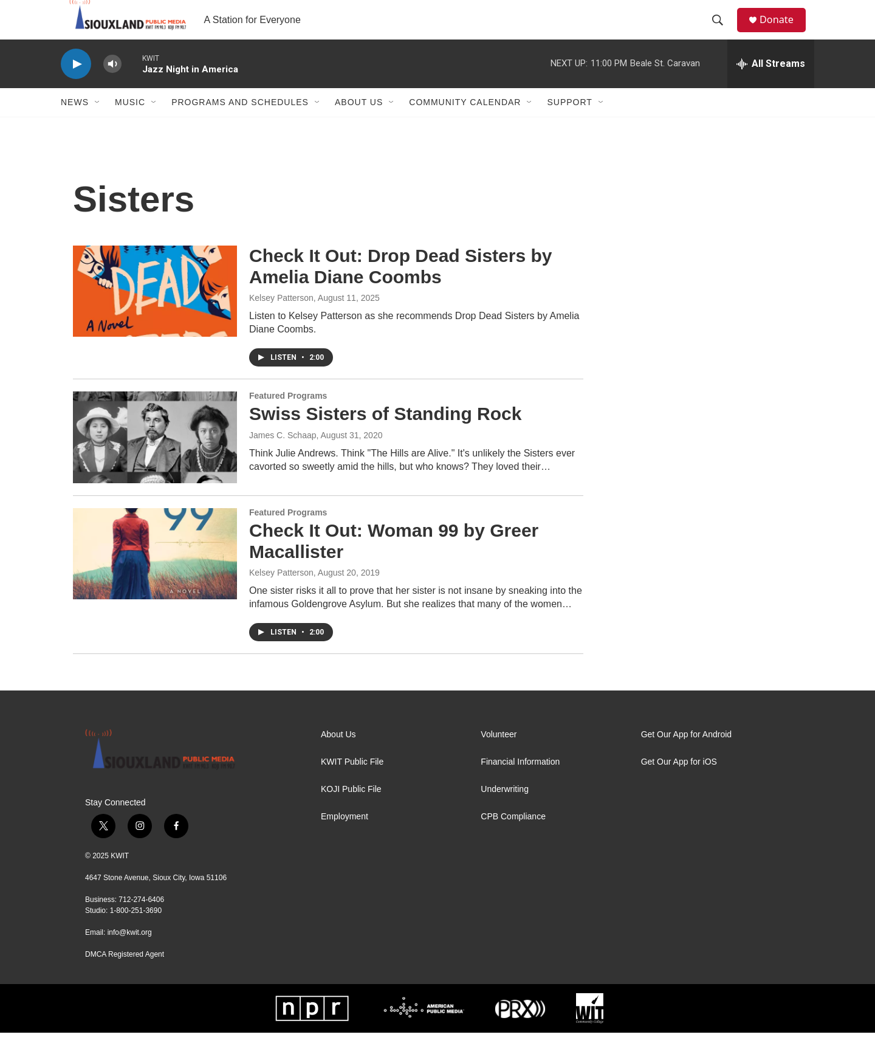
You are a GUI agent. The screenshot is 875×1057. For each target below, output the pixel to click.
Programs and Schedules (240, 126)
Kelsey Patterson (281, 322)
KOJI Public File (351, 813)
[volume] (112, 88)
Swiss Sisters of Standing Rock (385, 438)
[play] (76, 88)
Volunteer (498, 758)
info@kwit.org (130, 956)
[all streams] (770, 88)
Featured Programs (288, 420)
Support (569, 126)
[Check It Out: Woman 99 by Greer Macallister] (155, 578)
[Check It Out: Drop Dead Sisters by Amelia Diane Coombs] (155, 315)
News (75, 126)
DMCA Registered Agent (124, 978)
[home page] (120, 32)
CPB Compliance (513, 840)
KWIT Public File (352, 786)
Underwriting (505, 813)
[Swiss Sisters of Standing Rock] (155, 461)
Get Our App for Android (686, 758)
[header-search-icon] (722, 32)
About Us (359, 126)
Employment (344, 840)
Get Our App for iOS (679, 786)
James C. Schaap (283, 459)
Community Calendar (465, 126)
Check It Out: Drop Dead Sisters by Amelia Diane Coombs (400, 290)
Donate (783, 32)
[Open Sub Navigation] (98, 126)
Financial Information (520, 786)
